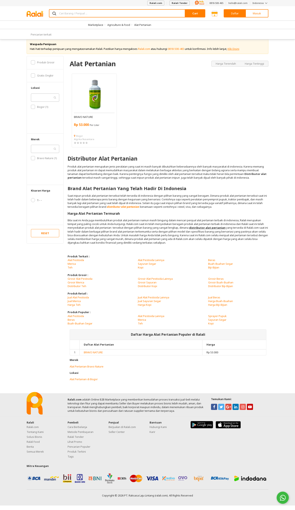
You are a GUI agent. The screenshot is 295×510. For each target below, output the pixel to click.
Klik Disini (233, 53)
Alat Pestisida (76, 264)
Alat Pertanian (142, 25)
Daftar (235, 13)
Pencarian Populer (79, 451)
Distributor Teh (77, 290)
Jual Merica (74, 305)
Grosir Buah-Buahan (220, 287)
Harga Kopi (144, 309)
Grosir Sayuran (147, 287)
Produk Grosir (42, 67)
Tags (71, 461)
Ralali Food (33, 446)
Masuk (257, 13)
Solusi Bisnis (34, 441)
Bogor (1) (39, 111)
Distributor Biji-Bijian (220, 290)
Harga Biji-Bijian (217, 309)
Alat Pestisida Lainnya (151, 264)
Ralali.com (156, 3)
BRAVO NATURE (93, 357)
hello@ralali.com (237, 3)
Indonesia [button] (260, 3)
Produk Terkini (77, 456)
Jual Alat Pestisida (78, 302)
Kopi (140, 272)
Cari (195, 13)
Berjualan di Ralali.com (122, 432)
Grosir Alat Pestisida (80, 283)
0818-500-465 (216, 3)
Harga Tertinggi (254, 68)
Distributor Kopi (147, 290)
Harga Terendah (226, 68)
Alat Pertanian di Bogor (84, 384)
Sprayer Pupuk (217, 320)
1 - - (36, 205)
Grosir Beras (216, 283)
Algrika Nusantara (84, 143)
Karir (152, 436)
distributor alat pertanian (123, 211)
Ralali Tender (179, 3)
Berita (30, 451)
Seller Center (117, 436)
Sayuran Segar (147, 268)
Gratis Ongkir (42, 80)
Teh (70, 272)
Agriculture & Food (118, 25)
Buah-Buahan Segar (220, 268)
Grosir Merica (76, 287)
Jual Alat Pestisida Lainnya (153, 302)
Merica (72, 268)
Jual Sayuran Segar (149, 305)
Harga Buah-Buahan (220, 305)
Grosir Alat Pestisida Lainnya (155, 283)
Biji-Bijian (213, 272)
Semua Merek (35, 456)
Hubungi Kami (158, 432)
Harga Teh (74, 309)
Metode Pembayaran (80, 436)
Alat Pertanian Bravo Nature (86, 371)
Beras (211, 264)
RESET (45, 238)
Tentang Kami (35, 436)
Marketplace (95, 25)
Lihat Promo (75, 446)
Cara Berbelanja (77, 432)
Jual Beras (214, 302)
